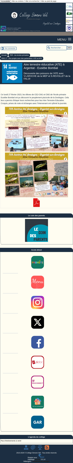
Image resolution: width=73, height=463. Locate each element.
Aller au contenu (18, 1)
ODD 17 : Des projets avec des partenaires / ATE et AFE (21, 58)
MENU (61, 39)
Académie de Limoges (41, 461)
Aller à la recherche (32, 1)
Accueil (4, 55)
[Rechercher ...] (57, 47)
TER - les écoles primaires (19, 55)
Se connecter (10, 48)
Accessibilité (5, 1)
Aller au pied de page (48, 1)
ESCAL (37, 459)
